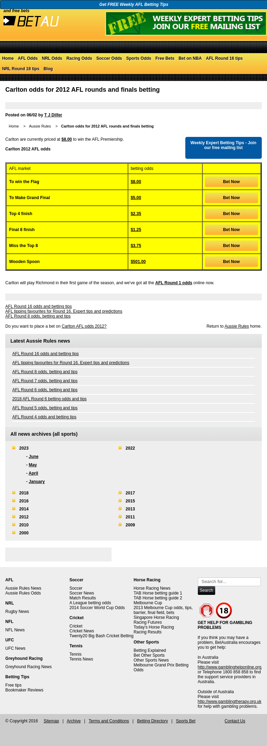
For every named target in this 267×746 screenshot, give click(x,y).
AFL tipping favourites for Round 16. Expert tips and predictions (63, 311)
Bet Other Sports (149, 655)
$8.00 (67, 139)
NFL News (15, 630)
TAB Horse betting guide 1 (158, 593)
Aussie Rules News (23, 588)
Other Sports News (151, 660)
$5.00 (136, 197)
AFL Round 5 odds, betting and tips (45, 407)
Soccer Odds (109, 58)
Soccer (76, 588)
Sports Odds (138, 58)
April (33, 473)
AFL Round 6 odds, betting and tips (45, 389)
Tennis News (81, 659)
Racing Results (148, 632)
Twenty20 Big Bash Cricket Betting (102, 635)
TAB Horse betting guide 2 (158, 598)
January (37, 481)
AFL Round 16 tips (224, 58)
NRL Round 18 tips (20, 68)
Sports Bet (185, 721)
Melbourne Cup (148, 602)
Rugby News (17, 611)
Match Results (83, 598)
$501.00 (138, 261)
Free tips (13, 685)
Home (8, 58)
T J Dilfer (53, 115)
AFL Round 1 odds (173, 282)
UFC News (15, 648)
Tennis (76, 654)
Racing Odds (79, 58)
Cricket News (82, 631)
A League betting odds (90, 602)
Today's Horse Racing (154, 627)
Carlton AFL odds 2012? (84, 326)
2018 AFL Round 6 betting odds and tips (49, 398)
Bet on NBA (190, 58)
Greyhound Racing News (28, 666)
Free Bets (165, 58)
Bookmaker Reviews (24, 690)
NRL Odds (52, 58)
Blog (48, 68)
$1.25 (136, 229)
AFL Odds (28, 58)
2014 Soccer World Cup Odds (97, 607)
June (34, 456)
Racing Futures (148, 622)
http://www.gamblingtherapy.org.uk (229, 701)
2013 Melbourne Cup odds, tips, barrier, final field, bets (163, 610)
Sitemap (51, 721)
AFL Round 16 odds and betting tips (38, 306)
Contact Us (235, 721)
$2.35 (136, 213)
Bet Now (231, 181)
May (33, 464)
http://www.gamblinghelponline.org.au (232, 667)
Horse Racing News (152, 588)
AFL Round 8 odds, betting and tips (38, 316)
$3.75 (136, 245)
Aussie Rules (40, 126)
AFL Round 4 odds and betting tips (44, 417)
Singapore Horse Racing (156, 617)
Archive (74, 721)
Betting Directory (152, 721)
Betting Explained (150, 650)
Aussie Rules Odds (23, 593)
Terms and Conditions (109, 721)
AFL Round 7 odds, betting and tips (45, 380)
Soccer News (82, 593)
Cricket (76, 626)
